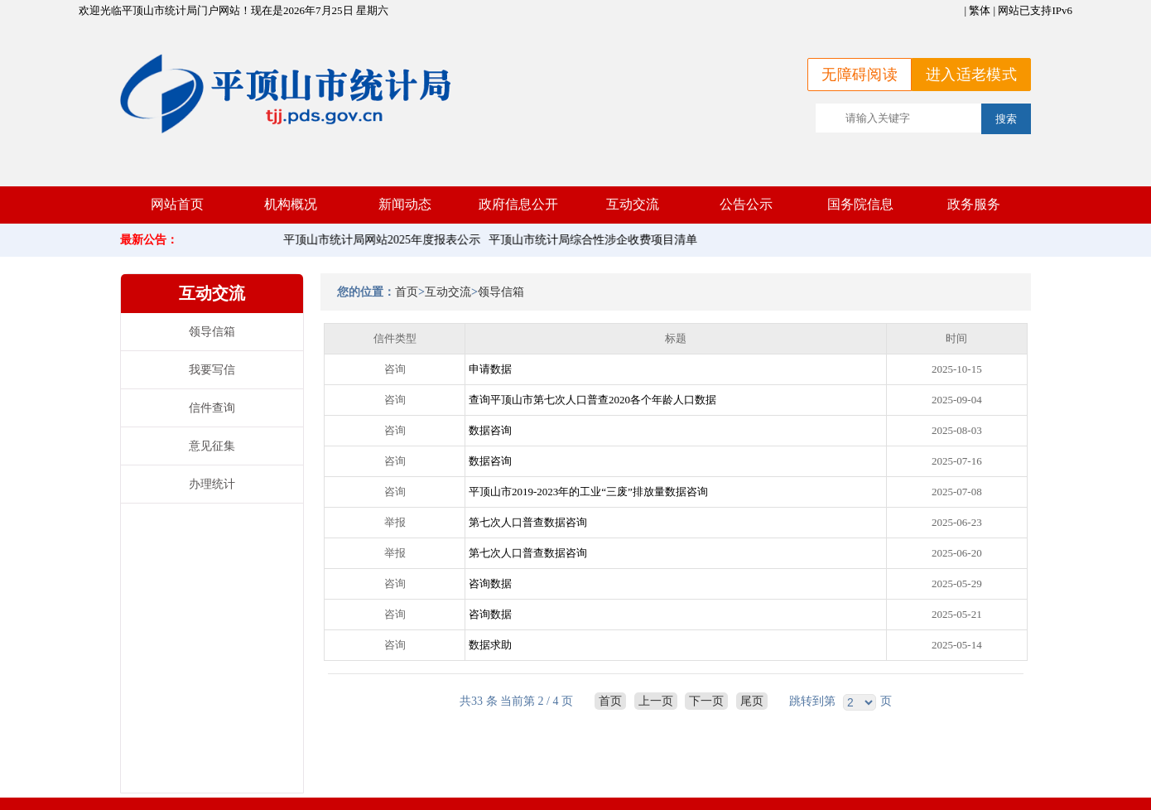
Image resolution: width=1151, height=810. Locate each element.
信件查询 (212, 408)
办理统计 (212, 484)
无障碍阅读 (859, 74)
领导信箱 (212, 331)
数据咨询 (490, 430)
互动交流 (448, 292)
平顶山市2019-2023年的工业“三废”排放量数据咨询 (588, 491)
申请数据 (490, 369)
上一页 (655, 701)
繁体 (979, 10)
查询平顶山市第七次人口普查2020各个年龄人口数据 (592, 399)
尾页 (751, 701)
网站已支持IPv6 (1035, 10)
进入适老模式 (971, 74)
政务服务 (973, 204)
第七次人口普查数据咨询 (528, 522)
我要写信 (212, 370)
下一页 (706, 701)
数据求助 (490, 645)
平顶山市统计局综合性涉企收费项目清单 (596, 240)
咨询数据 (490, 583)
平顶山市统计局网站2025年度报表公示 (385, 240)
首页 (406, 292)
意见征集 (212, 446)
